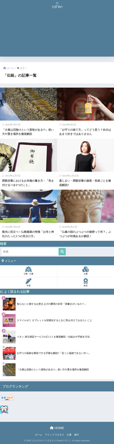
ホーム (38, 434)
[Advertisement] (57, 34)
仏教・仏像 (28, 270)
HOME (57, 428)
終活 (86, 282)
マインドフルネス (54, 434)
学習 (28, 282)
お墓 (86, 270)
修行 (76, 434)
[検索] (62, 251)
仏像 (69, 434)
